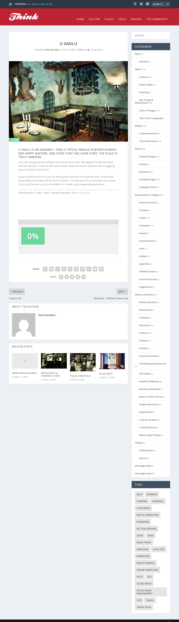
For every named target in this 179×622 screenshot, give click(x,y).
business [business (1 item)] (152, 489)
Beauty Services (147, 297)
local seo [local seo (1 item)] (159, 544)
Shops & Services (144, 289)
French (143, 228)
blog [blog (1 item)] (139, 489)
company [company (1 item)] (142, 496)
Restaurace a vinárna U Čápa (50, 370)
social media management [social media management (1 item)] (145, 587)
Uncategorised (143, 461)
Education (144, 320)
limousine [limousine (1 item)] (142, 544)
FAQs (137, 49)
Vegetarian (145, 282)
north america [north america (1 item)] (146, 558)
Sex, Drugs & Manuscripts (144, 97)
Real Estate (145, 407)
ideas (138, 64)
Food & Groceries (148, 351)
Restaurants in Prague (147, 190)
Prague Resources (149, 399)
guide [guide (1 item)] (140, 530)
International (146, 236)
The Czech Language (150, 113)
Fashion (136, 14)
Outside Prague (147, 174)
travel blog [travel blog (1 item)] (144, 602)
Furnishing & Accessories (152, 358)
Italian (143, 251)
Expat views (145, 79)
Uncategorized (143, 468)
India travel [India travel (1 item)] (144, 537)
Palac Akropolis (80, 371)
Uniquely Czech (147, 182)
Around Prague (147, 151)
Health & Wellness (149, 376)
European (144, 220)
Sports (143, 453)
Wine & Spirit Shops (150, 430)
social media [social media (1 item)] (144, 578)
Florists (143, 343)
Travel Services (147, 422)
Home (80, 14)
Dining (142, 159)
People (138, 121)
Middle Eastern (147, 266)
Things (138, 438)
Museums (144, 167)
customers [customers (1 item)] (143, 503)
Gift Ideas (144, 368)
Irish (141, 243)
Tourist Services (148, 415)
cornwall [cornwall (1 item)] (158, 496)
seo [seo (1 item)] (149, 572)
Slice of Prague (147, 105)
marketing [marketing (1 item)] (143, 551)
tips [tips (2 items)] (139, 595)
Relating (144, 87)
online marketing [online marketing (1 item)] (147, 565)
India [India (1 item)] (151, 530)
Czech (122, 14)
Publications (146, 445)
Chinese (143, 205)
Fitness (143, 335)
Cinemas (144, 312)
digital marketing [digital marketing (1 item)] (148, 510)
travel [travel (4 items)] (150, 595)
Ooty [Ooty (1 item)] (140, 572)
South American (148, 274)
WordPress (59, 618)
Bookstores (145, 305)
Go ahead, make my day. (40, 3)
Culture (94, 14)
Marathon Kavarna (24, 368)
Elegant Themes (30, 618)
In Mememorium (148, 128)
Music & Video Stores (150, 392)
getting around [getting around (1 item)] (146, 523)
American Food (147, 197)
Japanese (144, 259)
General (143, 56)
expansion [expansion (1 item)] (143, 517)
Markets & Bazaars (149, 384)
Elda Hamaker (52, 45)
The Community (157, 14)
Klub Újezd (106, 368)
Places (109, 14)
